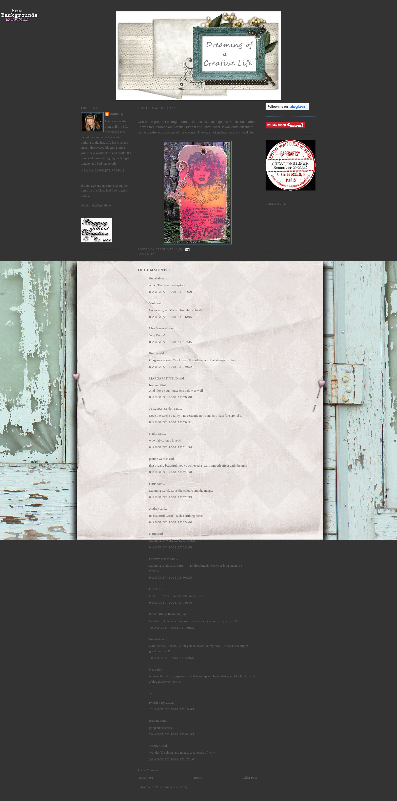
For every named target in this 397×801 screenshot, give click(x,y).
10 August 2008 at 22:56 (171, 658)
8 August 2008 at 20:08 (170, 397)
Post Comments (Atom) (171, 787)
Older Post (250, 777)
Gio (151, 589)
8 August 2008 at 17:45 (170, 342)
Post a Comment (149, 770)
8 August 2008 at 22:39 (170, 497)
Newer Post (145, 777)
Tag (154, 254)
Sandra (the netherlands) (165, 614)
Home (198, 777)
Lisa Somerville (159, 328)
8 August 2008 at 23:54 (170, 547)
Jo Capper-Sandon (161, 408)
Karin (153, 534)
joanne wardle (158, 459)
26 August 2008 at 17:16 (171, 759)
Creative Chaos (159, 559)
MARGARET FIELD (163, 378)
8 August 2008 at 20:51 (170, 422)
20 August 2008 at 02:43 (171, 734)
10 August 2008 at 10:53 (171, 628)
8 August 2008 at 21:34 (170, 447)
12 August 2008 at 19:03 (171, 709)
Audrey (154, 508)
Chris (152, 484)
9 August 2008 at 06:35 (170, 577)
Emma (153, 353)
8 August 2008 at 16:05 (170, 317)
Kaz (151, 669)
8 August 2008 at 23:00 (170, 522)
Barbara (154, 720)
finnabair (155, 278)
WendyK (155, 746)
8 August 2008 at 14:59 (170, 292)
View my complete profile (103, 170)
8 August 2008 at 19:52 (170, 367)
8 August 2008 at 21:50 (170, 472)
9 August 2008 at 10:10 (170, 602)
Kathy (153, 433)
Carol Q (117, 114)
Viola (153, 303)
